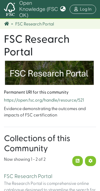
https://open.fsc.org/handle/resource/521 (44, 100)
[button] (63, 9)
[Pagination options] (90, 161)
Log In (85, 8)
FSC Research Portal (28, 176)
